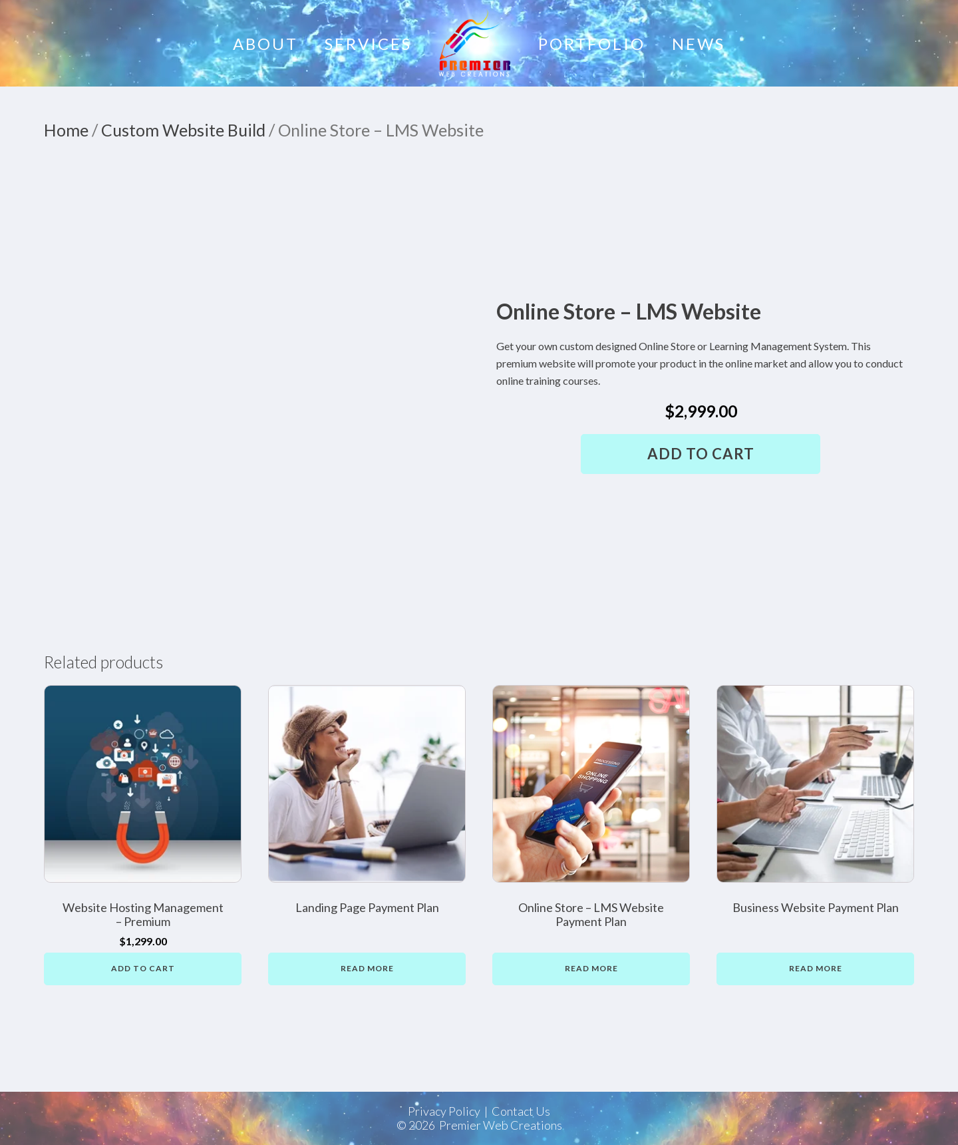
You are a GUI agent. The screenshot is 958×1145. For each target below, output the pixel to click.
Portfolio (591, 43)
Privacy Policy (444, 1111)
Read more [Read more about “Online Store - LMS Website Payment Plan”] (591, 968)
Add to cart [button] (143, 968)
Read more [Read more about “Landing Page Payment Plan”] (367, 968)
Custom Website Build (183, 130)
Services (368, 43)
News (698, 43)
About (265, 43)
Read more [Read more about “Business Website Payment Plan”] (815, 968)
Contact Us (521, 1111)
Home (66, 130)
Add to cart (700, 454)
